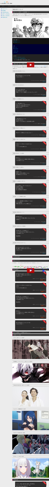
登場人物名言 (16, 48)
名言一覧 (15, 47)
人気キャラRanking (5, 15)
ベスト (20, 265)
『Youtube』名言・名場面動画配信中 (20, 58)
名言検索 (3, 10)
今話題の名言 (4, 17)
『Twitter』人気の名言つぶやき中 (19, 57)
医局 (31, 266)
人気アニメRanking (5, 13)
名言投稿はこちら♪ (17, 42)
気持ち (22, 266)
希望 (41, 266)
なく (13, 266)
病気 (29, 267)
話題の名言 (15, 52)
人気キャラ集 (16, 51)
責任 (41, 267)
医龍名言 (44, 81)
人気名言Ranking (5, 12)
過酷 (44, 267)
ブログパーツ (4, 8)
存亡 (39, 266)
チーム (17, 267)
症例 (31, 267)
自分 (37, 267)
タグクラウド (16, 49)
